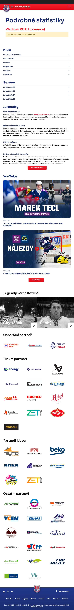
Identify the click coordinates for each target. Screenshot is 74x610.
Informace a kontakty (12, 55)
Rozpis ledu (8, 67)
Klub (49, 599)
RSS (67, 605)
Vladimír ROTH (17, 29)
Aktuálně (9, 599)
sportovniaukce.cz (42, 115)
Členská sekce (62, 591)
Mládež (33, 599)
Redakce (6, 71)
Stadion (6, 63)
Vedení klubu (8, 59)
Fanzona (41, 599)
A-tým (17, 599)
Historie (56, 599)
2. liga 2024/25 (9, 91)
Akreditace (7, 75)
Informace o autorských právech (55, 605)
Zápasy (25, 599)
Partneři (65, 599)
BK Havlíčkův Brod (20, 7)
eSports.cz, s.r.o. (38, 605)
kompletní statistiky (56, 40)
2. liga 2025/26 (9, 87)
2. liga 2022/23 (9, 99)
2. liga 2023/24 (9, 95)
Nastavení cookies (37, 606)
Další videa (36, 280)
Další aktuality (37, 168)
